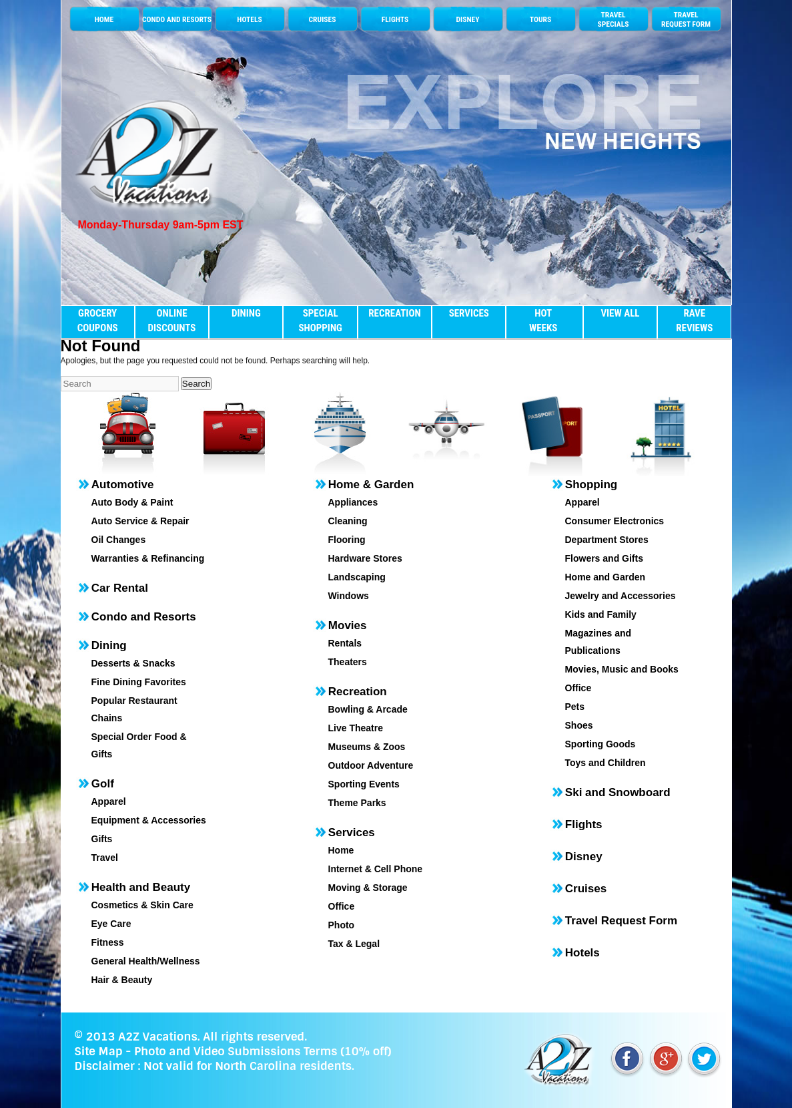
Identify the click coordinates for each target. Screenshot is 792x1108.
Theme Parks (357, 802)
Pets (575, 706)
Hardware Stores (365, 558)
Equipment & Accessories (148, 820)
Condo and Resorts (143, 616)
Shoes (579, 725)
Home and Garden (605, 577)
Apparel (108, 801)
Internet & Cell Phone (375, 869)
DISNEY (467, 19)
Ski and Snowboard (618, 792)
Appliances (353, 502)
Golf (102, 783)
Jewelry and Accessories (620, 595)
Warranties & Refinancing (148, 558)
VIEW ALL (620, 313)
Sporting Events (364, 784)
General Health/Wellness (145, 961)
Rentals (345, 643)
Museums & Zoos (367, 746)
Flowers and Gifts (604, 558)
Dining (109, 645)
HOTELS (249, 19)
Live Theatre (355, 728)
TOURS (540, 19)
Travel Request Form (621, 920)
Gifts (102, 839)
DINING (246, 313)
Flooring (347, 539)
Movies (347, 625)
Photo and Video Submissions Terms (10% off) (262, 1051)
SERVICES (469, 313)
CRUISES (322, 19)
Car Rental (119, 588)
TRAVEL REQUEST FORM (686, 19)
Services (351, 832)
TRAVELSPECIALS (613, 19)
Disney (584, 856)
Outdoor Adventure (371, 765)
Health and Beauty (140, 887)
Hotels (582, 952)
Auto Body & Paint (132, 502)
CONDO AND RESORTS (177, 19)
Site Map (99, 1051)
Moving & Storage (368, 887)
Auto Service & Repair (140, 521)
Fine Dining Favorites (138, 682)
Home (341, 850)
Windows (348, 595)
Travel (104, 857)
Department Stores (607, 539)
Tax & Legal (354, 943)
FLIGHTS (395, 19)
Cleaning (348, 521)
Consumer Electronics (615, 521)
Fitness (107, 942)
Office (341, 906)
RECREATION (394, 313)
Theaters (347, 662)
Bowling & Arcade (368, 709)
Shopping (591, 484)
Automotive (122, 484)
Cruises (586, 888)
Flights (584, 824)
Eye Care (111, 923)
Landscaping (357, 577)
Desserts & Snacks (133, 663)
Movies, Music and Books (622, 669)
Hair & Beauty (122, 979)
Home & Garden (371, 484)
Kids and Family (601, 614)
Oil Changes (118, 539)
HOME (104, 19)
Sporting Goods (600, 744)
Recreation (357, 691)
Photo (341, 925)
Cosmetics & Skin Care (142, 905)
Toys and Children (605, 762)
